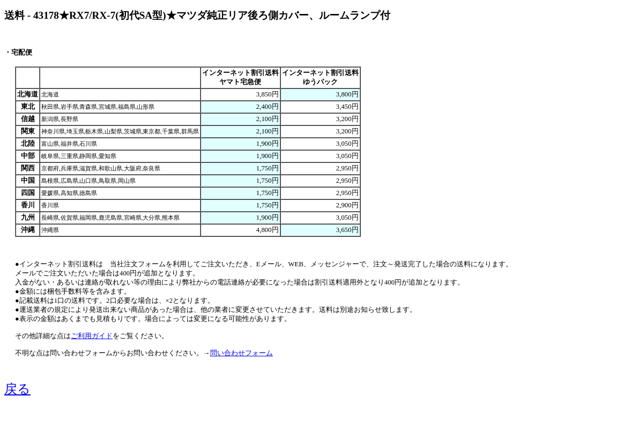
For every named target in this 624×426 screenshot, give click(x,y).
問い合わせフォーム (241, 353)
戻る (17, 389)
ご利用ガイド (92, 336)
